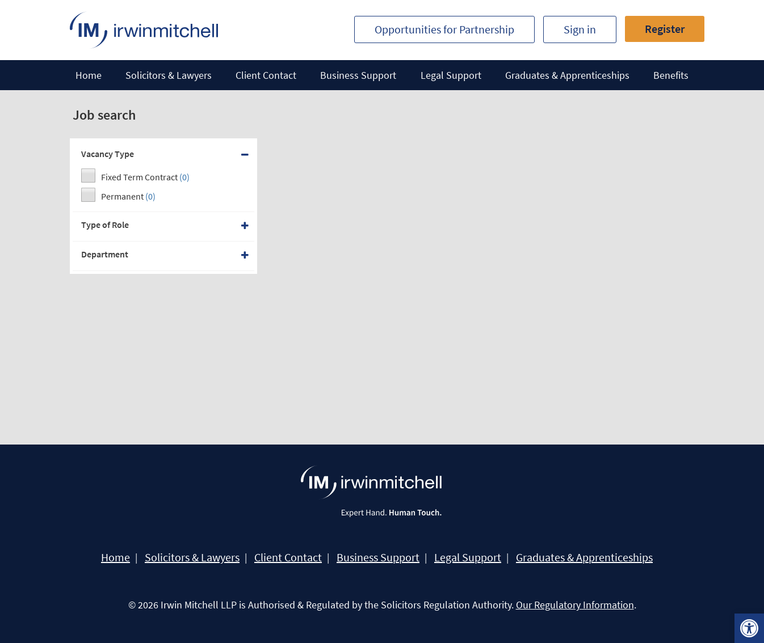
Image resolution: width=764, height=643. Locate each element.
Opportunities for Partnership (444, 29)
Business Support (358, 75)
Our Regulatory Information (575, 604)
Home (88, 75)
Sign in (580, 29)
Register (665, 29)
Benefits (671, 75)
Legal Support (451, 75)
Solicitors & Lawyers (168, 75)
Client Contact (266, 75)
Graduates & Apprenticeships (567, 75)
